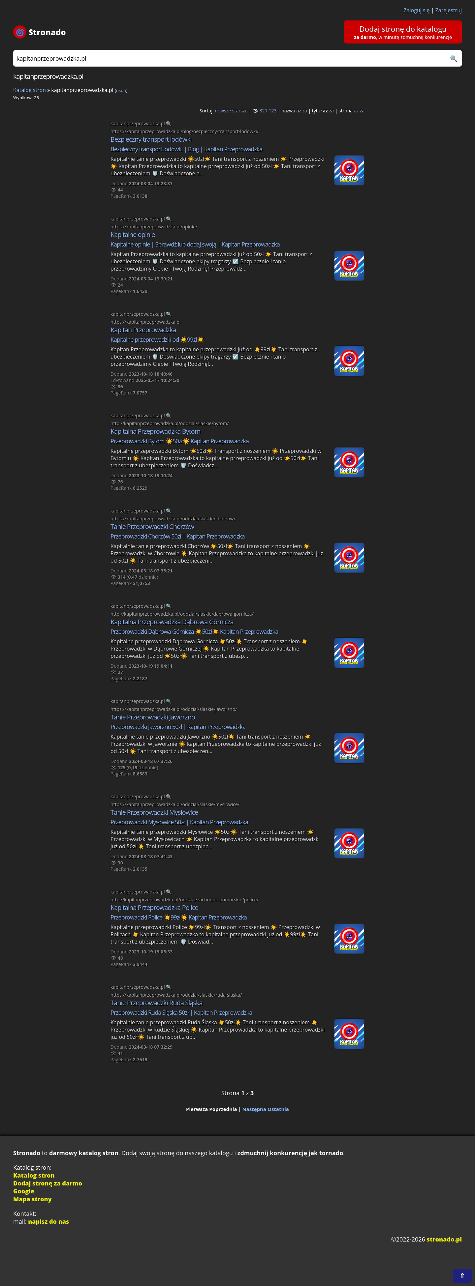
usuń (121, 90)
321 (264, 110)
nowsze (223, 110)
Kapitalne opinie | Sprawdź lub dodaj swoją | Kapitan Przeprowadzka (195, 244)
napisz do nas (48, 1221)
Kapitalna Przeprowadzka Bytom (155, 431)
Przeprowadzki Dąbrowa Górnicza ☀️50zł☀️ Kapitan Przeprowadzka (194, 631)
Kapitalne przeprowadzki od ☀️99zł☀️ (157, 339)
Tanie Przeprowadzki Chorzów (152, 526)
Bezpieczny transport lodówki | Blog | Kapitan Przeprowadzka (186, 149)
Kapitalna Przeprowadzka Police (154, 907)
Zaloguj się (417, 10)
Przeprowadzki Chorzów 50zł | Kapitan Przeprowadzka (178, 536)
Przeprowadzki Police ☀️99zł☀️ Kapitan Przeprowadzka (179, 917)
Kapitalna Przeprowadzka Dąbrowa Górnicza (172, 621)
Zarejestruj (448, 10)
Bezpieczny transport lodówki (151, 139)
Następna (254, 1109)
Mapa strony (32, 1199)
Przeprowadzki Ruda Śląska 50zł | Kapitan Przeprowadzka (181, 1012)
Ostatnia (278, 1109)
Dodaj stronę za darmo (47, 1183)
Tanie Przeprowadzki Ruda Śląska (157, 1002)
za (304, 110)
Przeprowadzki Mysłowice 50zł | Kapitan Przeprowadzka (179, 822)
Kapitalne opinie (133, 234)
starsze (239, 110)
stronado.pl (444, 1239)
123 (272, 110)
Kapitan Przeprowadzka (143, 329)
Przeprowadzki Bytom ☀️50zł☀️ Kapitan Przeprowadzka (180, 441)
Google (23, 1191)
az (299, 110)
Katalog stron (29, 90)
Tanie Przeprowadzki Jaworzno (153, 717)
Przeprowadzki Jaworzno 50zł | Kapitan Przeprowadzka (178, 727)
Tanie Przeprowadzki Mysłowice (154, 812)
